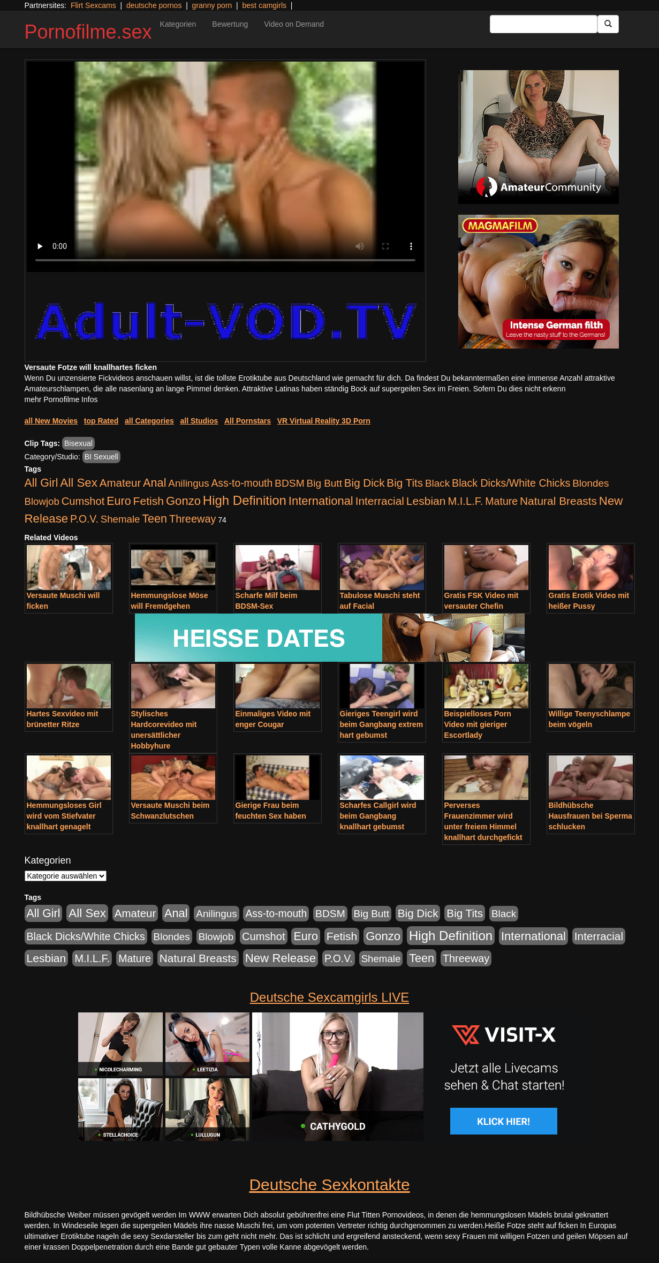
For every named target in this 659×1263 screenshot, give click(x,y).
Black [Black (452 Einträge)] (437, 483)
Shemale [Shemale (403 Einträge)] (120, 519)
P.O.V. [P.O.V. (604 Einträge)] (84, 519)
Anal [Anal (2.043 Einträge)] (154, 482)
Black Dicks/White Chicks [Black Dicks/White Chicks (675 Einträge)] (511, 483)
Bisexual (78, 443)
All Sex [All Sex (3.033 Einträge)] (78, 482)
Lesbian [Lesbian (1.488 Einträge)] (426, 501)
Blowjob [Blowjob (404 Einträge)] (42, 501)
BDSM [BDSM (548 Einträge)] (290, 483)
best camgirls (264, 5)
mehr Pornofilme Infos (61, 399)
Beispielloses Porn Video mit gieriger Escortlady (477, 724)
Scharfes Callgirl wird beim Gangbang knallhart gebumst (378, 816)
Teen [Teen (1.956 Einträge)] (154, 518)
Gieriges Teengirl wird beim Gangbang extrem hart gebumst (381, 724)
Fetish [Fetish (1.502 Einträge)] (148, 501)
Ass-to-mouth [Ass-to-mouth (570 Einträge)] (241, 483)
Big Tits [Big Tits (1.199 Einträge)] (405, 483)
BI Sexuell (101, 456)
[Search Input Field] (543, 24)
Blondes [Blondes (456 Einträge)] (590, 483)
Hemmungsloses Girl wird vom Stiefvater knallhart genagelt (64, 816)
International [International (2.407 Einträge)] (321, 501)
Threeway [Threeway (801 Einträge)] (192, 519)
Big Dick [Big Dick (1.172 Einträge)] (364, 483)
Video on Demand (294, 24)
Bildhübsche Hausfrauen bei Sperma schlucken (590, 816)
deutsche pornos (154, 5)
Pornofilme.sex (88, 32)
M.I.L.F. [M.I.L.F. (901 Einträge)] (465, 501)
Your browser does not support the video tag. (225, 167)
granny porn (212, 5)
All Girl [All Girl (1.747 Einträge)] (41, 483)
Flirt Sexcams (93, 5)
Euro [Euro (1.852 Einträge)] (119, 501)
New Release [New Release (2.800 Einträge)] (280, 958)
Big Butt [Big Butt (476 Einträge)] (324, 483)
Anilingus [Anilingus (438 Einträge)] (188, 483)
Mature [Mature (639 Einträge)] (501, 501)
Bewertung (230, 24)
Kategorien (178, 24)
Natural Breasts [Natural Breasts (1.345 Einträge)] (558, 501)
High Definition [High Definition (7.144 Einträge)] (244, 500)
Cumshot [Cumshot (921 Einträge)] (83, 501)
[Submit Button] (608, 24)
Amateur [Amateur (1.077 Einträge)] (120, 483)
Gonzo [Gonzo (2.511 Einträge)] (183, 501)
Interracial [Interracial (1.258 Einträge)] (379, 501)
